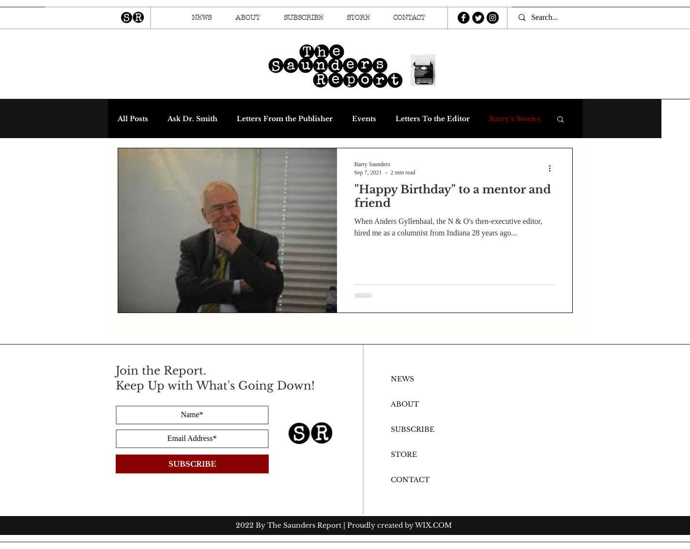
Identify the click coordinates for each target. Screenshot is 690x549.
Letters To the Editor (433, 119)
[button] (560, 120)
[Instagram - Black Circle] (493, 18)
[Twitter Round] (478, 18)
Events (364, 119)
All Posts (133, 119)
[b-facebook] (464, 18)
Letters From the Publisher (285, 119)
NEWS (402, 379)
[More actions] (553, 168)
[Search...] (548, 17)
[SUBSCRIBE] (192, 464)
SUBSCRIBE (412, 429)
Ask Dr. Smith (192, 119)
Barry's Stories (514, 119)
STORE (404, 454)
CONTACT (410, 479)
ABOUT (405, 404)
